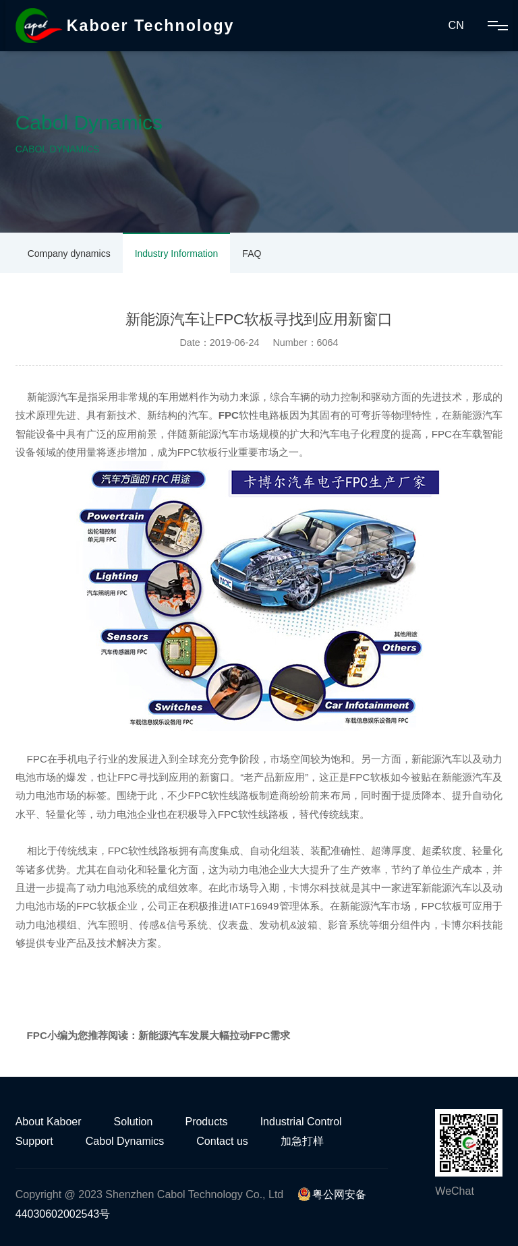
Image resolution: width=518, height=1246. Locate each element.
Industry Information (177, 253)
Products (206, 1121)
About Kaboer (49, 1121)
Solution (133, 1121)
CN (456, 25)
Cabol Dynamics (125, 1141)
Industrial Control (301, 1121)
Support (34, 1141)
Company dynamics (69, 253)
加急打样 (302, 1141)
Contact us (222, 1141)
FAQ (251, 253)
